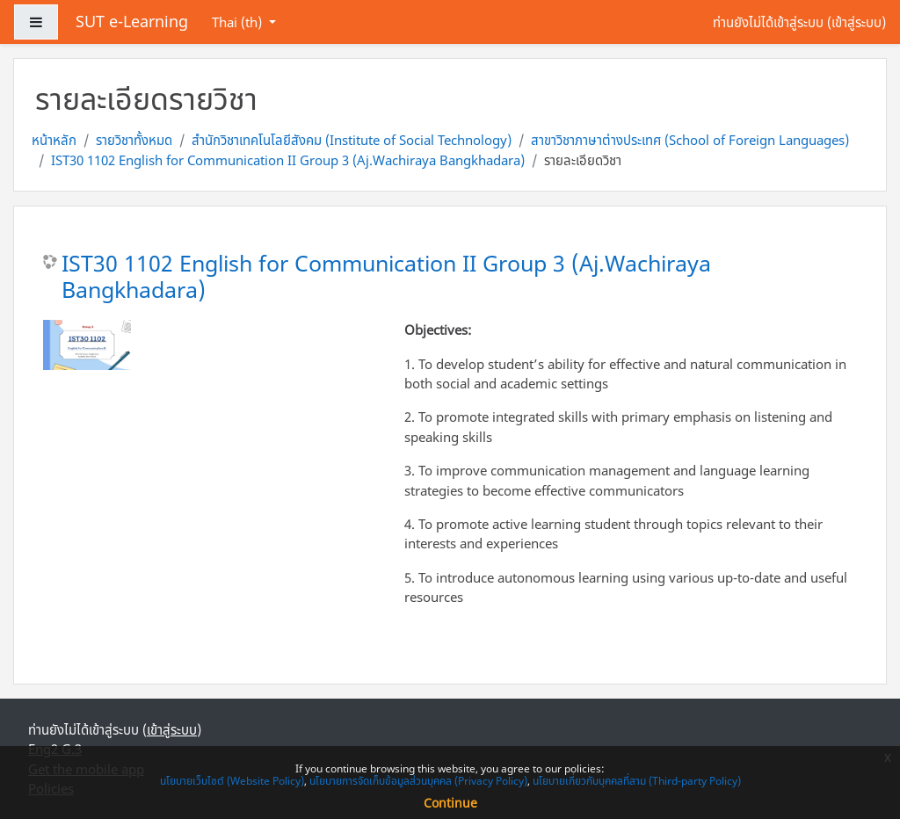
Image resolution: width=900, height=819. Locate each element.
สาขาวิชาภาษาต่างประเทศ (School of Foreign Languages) (690, 140)
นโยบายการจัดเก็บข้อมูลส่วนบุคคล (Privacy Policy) (418, 780)
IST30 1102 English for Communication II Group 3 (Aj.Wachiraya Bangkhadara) (288, 160)
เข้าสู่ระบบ (856, 22)
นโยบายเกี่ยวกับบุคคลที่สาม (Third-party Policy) (637, 780)
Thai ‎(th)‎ (238, 22)
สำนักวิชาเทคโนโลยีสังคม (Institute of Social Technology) (352, 140)
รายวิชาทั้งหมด (134, 140)
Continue (450, 802)
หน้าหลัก (54, 140)
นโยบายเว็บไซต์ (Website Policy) (232, 780)
